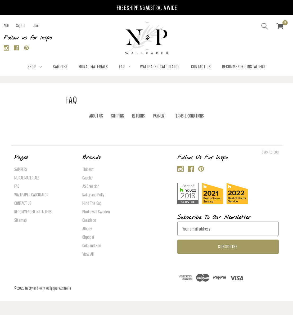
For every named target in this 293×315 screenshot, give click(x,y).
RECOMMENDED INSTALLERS (243, 66)
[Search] (264, 27)
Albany (87, 228)
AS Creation (91, 186)
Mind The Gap (92, 203)
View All (88, 254)
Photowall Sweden (96, 211)
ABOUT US (96, 116)
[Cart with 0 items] (280, 27)
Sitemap (20, 220)
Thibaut (88, 169)
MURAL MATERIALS (93, 66)
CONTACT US (201, 66)
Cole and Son (91, 245)
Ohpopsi (88, 237)
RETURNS (138, 116)
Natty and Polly (93, 194)
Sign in (20, 25)
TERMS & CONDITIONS (189, 116)
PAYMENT (159, 116)
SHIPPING (117, 116)
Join (36, 25)
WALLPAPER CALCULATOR (160, 66)
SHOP (35, 66)
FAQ (124, 66)
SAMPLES (60, 66)
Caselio (87, 178)
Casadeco (89, 220)
